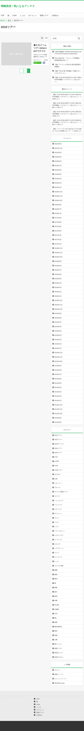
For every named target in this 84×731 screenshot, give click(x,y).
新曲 (55, 587)
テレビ (56, 518)
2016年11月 (58, 252)
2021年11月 (58, 148)
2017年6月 (58, 226)
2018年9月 (58, 205)
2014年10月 (58, 361)
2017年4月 (58, 235)
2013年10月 (58, 413)
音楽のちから (58, 657)
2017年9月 (58, 218)
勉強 (55, 574)
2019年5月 (58, 174)
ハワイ (56, 526)
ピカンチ (57, 544)
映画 (55, 596)
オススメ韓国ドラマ (61, 492)
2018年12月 (58, 192)
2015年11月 (58, 305)
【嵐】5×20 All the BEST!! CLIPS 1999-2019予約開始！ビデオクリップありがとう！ (68, 80)
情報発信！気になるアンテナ (18, 6)
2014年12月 (58, 352)
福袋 (55, 622)
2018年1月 (58, 213)
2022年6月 (58, 144)
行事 (55, 640)
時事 (55, 600)
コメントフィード (60, 679)
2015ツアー (58, 439)
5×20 (56, 457)
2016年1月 (58, 296)
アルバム (57, 487)
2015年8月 (58, 318)
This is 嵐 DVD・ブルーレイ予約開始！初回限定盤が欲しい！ (67, 59)
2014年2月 (58, 396)
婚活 (55, 579)
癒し (55, 618)
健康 (55, 570)
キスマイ (57, 496)
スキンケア (58, 509)
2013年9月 (58, 418)
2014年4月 (58, 387)
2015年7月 (58, 322)
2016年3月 (58, 287)
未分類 (56, 605)
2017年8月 (58, 222)
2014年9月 (58, 366)
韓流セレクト (58, 653)
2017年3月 (58, 239)
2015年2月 (58, 344)
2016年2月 (58, 292)
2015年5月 (58, 331)
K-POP (56, 461)
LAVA (14, 15)
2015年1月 (58, 348)
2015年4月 (58, 335)
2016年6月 (58, 274)
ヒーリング (58, 539)
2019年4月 (58, 179)
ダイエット (32, 15)
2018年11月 (58, 196)
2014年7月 (58, 374)
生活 (55, 613)
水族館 (56, 609)
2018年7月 (58, 209)
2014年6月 (58, 379)
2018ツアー (58, 452)
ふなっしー (58, 483)
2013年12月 (58, 405)
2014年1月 (58, 400)
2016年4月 (58, 283)
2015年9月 (58, 313)
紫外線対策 (58, 626)
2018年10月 (58, 200)
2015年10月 (58, 309)
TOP (2, 15)
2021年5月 (58, 152)
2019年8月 (58, 161)
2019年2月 (58, 183)
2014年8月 (58, 370)
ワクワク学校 (58, 566)
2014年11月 (58, 357)
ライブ (56, 553)
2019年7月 (58, 165)
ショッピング (58, 500)
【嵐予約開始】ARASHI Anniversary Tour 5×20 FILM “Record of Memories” (67, 53)
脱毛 (55, 631)
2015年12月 (58, 300)
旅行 (55, 592)
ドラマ (56, 522)
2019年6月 (58, 170)
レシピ (56, 561)
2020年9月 (58, 157)
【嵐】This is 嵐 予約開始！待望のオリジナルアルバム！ (67, 72)
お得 (55, 479)
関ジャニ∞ (57, 644)
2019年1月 (58, 187)
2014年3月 (58, 392)
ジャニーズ (58, 505)
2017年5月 (58, 231)
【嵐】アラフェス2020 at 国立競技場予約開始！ (67, 66)
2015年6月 (58, 326)
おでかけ (57, 474)
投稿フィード (58, 674)
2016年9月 (58, 261)
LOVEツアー (58, 470)
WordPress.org (59, 683)
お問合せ (55, 15)
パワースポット (59, 531)
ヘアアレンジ (58, 548)
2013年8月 (58, 422)
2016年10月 (58, 257)
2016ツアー (37, 62)
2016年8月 (58, 266)
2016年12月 (58, 248)
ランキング (58, 557)
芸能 (55, 635)
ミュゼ (22, 15)
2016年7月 (58, 270)
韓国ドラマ (44, 15)
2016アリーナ (59, 444)
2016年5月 (58, 278)
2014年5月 (58, 383)
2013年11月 (58, 409)
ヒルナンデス (58, 535)
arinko (46, 60)
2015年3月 (58, 339)
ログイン (57, 670)
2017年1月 (58, 244)
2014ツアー (58, 435)
